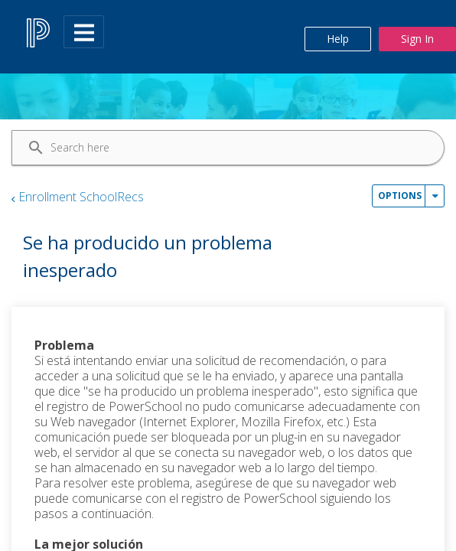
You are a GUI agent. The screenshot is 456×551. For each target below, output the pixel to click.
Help (338, 38)
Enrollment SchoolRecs (81, 196)
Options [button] (400, 195)
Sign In (417, 38)
